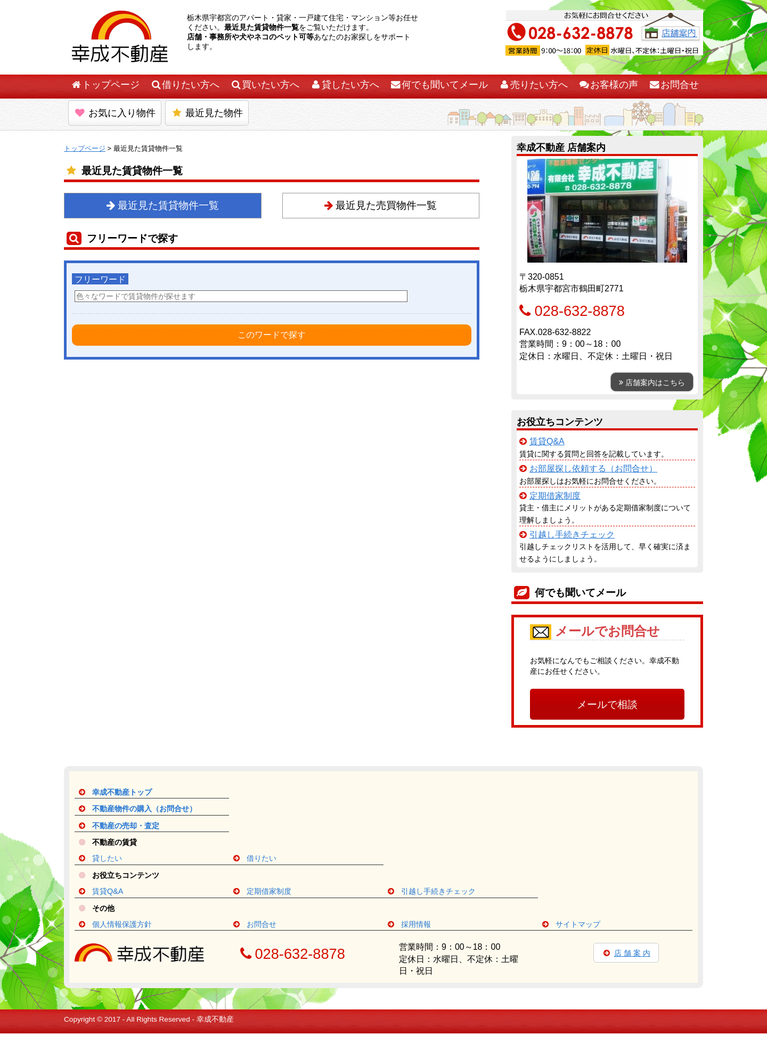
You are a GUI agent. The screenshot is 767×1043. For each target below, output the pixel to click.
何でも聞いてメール (439, 84)
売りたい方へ (533, 84)
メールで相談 (607, 704)
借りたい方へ (184, 84)
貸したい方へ (344, 84)
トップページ (105, 84)
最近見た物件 (207, 113)
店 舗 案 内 (626, 953)
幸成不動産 (215, 1019)
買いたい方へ (264, 84)
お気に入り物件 (115, 113)
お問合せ (674, 84)
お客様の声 (608, 84)
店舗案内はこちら (652, 382)
